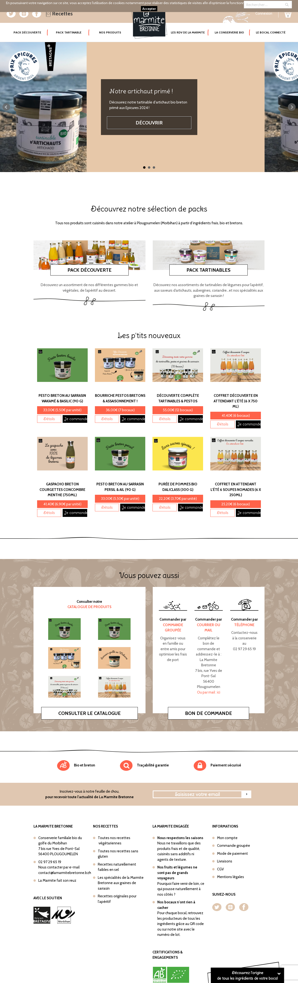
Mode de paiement (232, 844)
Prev (6, 107)
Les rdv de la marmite (188, 32)
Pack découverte (89, 261)
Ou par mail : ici (208, 683)
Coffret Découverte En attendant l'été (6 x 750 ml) (236, 391)
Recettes (59, 13)
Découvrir (149, 123)
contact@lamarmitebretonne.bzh (64, 863)
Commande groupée (233, 836)
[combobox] (268, 4)
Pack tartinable (68, 32)
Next (292, 107)
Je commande (75, 409)
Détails (49, 409)
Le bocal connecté (270, 32)
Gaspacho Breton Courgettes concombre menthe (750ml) (62, 480)
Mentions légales (230, 868)
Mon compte (227, 829)
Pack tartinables (208, 261)
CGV (220, 860)
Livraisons (224, 852)
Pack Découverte (30, 29)
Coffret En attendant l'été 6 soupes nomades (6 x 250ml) (236, 480)
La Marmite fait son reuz (57, 871)
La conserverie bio (229, 32)
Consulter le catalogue (89, 704)
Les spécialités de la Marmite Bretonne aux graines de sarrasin (121, 873)
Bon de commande (208, 704)
